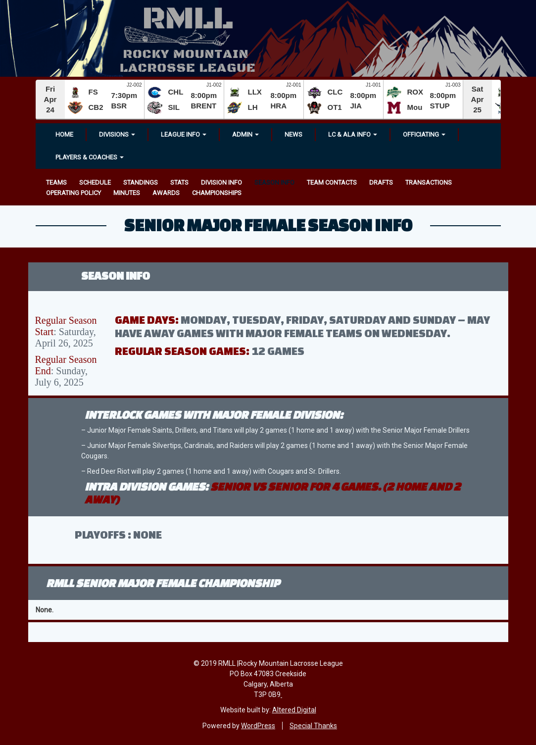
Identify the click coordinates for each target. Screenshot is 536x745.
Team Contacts (332, 182)
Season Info (274, 182)
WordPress (258, 726)
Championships (217, 193)
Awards (166, 193)
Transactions (428, 182)
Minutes (126, 193)
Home (64, 134)
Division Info (221, 182)
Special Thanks (313, 726)
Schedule (95, 182)
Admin (245, 134)
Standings (140, 182)
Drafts (381, 182)
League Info (183, 134)
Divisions (117, 134)
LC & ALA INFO (352, 134)
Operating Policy (73, 193)
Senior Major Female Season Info (268, 224)
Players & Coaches (89, 157)
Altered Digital (294, 710)
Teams (56, 182)
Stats (179, 182)
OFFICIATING (424, 134)
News (293, 134)
